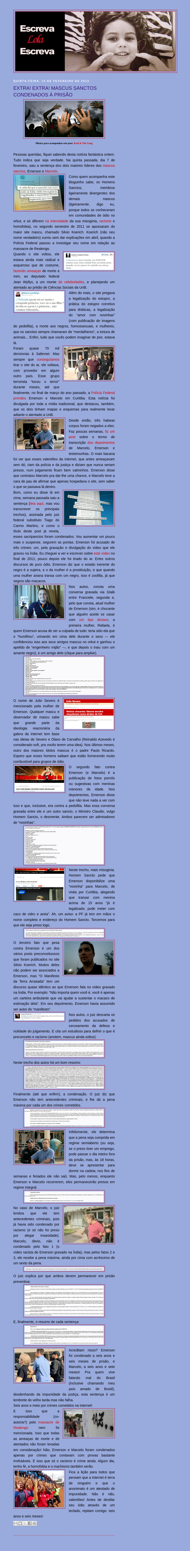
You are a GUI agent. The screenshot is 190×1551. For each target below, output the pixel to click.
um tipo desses (93, 620)
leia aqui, (37, 503)
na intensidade (56, 221)
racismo (105, 221)
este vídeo (102, 553)
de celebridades (71, 282)
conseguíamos (48, 359)
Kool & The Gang (83, 143)
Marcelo (51, 171)
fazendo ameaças (27, 271)
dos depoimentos (101, 443)
